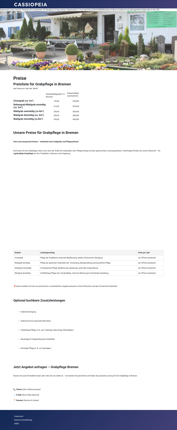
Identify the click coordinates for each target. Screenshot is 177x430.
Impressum (18, 416)
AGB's (16, 423)
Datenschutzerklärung (23, 420)
